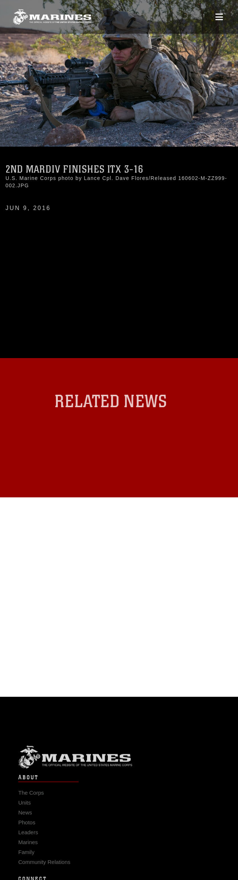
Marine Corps (119, 761)
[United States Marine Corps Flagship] (52, 17)
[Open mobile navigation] (219, 17)
